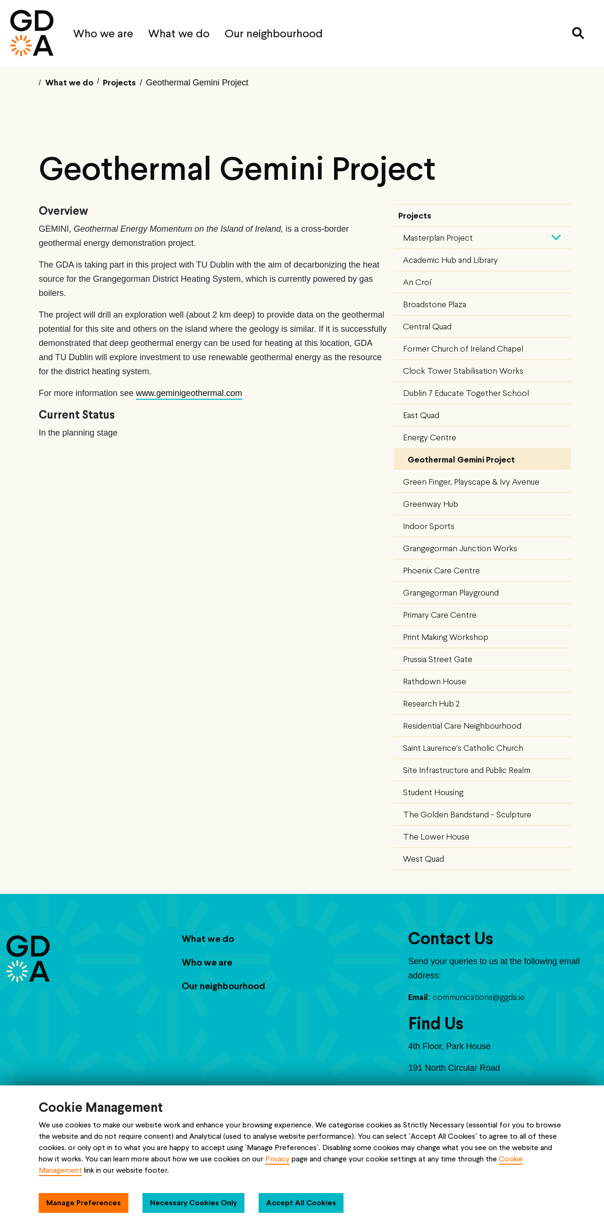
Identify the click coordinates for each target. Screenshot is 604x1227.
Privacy (277, 1159)
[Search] (578, 33)
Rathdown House (434, 681)
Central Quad (427, 326)
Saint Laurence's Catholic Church (463, 748)
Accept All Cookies (301, 1203)
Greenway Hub (430, 504)
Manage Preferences (83, 1203)
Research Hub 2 (431, 703)
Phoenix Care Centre (441, 570)
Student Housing (433, 792)
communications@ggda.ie (479, 997)
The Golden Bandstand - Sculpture (467, 814)
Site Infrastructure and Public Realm (466, 770)
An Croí (417, 282)
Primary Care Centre (440, 615)
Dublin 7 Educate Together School (466, 393)
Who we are (103, 33)
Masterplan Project (438, 238)
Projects (414, 215)
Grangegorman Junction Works (460, 548)
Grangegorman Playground (451, 592)
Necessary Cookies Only (193, 1203)
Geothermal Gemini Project (461, 459)
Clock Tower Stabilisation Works (463, 371)
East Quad (421, 415)
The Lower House (436, 836)
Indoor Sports (428, 526)
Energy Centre (429, 437)
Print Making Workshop (445, 637)
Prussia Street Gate (437, 659)
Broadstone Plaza (434, 304)
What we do (179, 33)
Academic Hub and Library (450, 260)
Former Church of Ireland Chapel (463, 348)
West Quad (423, 859)
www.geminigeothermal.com (189, 393)
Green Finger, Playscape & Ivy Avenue (471, 481)
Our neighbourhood (274, 33)
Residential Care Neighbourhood (462, 725)
